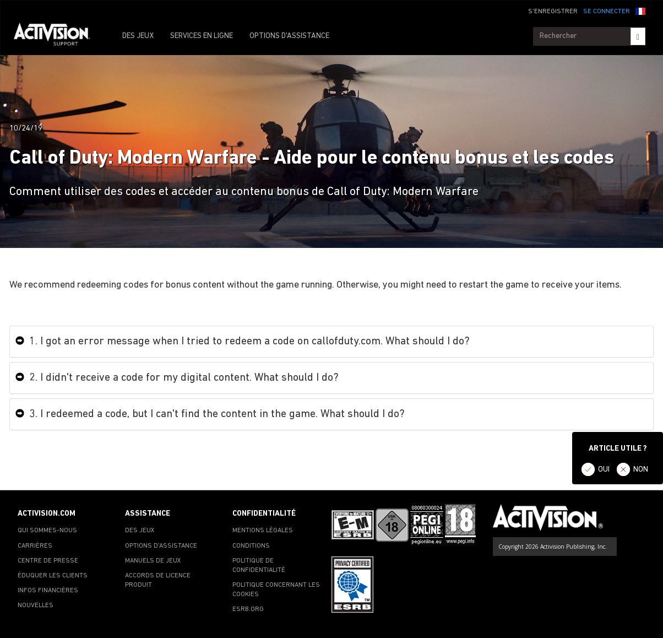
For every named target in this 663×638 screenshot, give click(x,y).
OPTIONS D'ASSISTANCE (289, 36)
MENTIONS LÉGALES (262, 530)
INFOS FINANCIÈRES (48, 590)
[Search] (638, 36)
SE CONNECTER (606, 11)
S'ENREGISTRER (553, 11)
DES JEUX (138, 36)
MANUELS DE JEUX (153, 561)
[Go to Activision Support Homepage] (57, 36)
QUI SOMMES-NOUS (47, 530)
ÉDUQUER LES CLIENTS (53, 575)
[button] (640, 10)
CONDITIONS (251, 546)
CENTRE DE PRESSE (48, 561)
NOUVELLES (35, 605)
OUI (604, 470)
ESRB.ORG (248, 609)
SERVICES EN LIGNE (201, 36)
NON (640, 470)
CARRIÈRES (35, 546)
